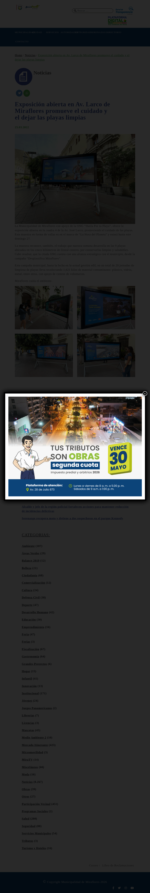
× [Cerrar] (145, 393)
